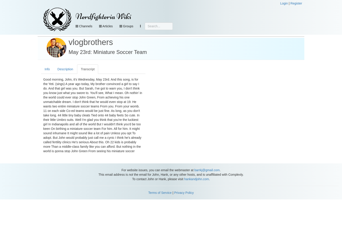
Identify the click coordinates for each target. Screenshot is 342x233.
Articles (106, 26)
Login (284, 3)
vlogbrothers (91, 42)
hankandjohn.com (196, 179)
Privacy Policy (184, 193)
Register (296, 3)
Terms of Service (160, 193)
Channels (84, 26)
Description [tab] (65, 69)
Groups (126, 26)
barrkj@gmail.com (207, 170)
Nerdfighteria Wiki (103, 16)
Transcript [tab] (88, 69)
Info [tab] (47, 69)
